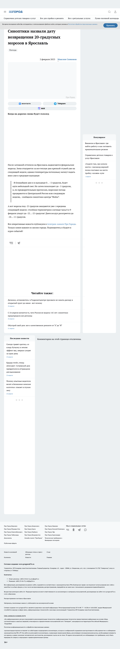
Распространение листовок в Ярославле (17, 598)
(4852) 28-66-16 (25, 579)
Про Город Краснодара (52, 535)
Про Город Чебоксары (11, 535)
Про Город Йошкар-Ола (12, 529)
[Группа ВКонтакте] (25, 103)
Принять (110, 25)
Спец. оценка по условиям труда (15, 616)
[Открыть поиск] (109, 11)
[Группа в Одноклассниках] (74, 529)
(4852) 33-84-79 (20, 581)
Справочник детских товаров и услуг (20, 18)
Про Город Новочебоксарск (13, 532)
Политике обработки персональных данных (82, 24)
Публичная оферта (10, 543)
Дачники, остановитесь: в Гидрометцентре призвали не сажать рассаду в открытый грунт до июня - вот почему (42, 303)
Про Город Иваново (51, 526)
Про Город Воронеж (10, 526)
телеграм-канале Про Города (61, 224)
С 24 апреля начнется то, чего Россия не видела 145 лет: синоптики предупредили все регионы (42, 315)
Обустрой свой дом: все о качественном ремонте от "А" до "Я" (42, 327)
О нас (48, 552)
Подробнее (8, 624)
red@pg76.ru (30, 581)
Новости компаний (10, 552)
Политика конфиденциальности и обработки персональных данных (26, 627)
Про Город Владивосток (32, 535)
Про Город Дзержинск (31, 526)
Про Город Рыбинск (31, 532)
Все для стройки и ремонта (52, 18)
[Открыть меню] (5, 11)
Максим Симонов (67, 59)
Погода (12, 50)
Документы (8, 538)
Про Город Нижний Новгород (55, 529)
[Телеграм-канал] (60, 103)
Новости (28, 557)
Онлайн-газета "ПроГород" (33, 538)
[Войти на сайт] (115, 11)
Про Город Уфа (50, 532)
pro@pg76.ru (34, 579)
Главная (49, 557)
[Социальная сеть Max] (42, 108)
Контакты (7, 557)
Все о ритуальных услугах (79, 18)
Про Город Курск (30, 529)
